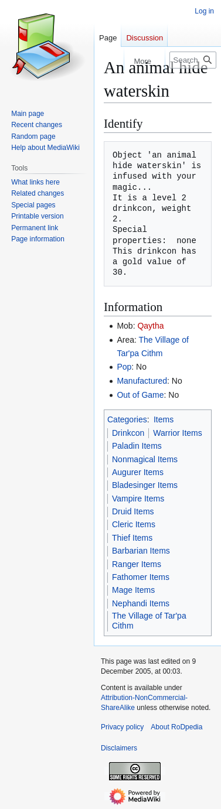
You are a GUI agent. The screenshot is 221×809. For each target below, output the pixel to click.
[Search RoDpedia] (192, 60)
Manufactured (142, 380)
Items (164, 419)
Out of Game (140, 395)
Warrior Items (177, 433)
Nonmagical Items (145, 459)
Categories (127, 419)
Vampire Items (138, 498)
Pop (124, 366)
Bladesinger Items (145, 485)
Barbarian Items (141, 550)
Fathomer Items (140, 577)
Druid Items (133, 511)
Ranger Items (136, 564)
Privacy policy (122, 727)
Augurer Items (138, 472)
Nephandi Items (140, 603)
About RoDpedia (176, 727)
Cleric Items (133, 524)
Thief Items (132, 537)
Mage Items (133, 590)
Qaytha (150, 325)
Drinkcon (128, 433)
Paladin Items (137, 445)
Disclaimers (119, 748)
